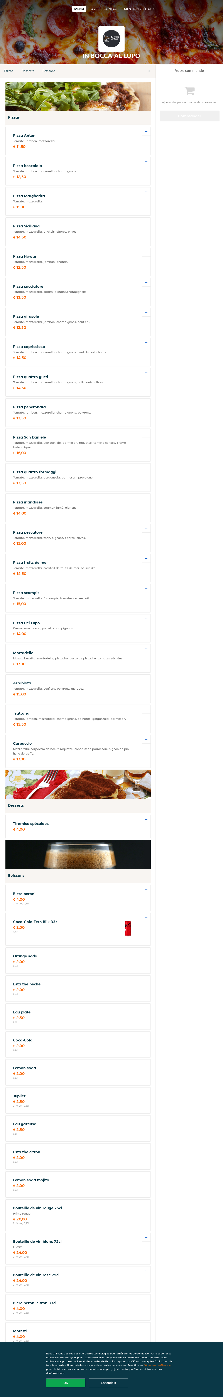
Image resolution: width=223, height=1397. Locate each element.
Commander (189, 115)
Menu (79, 9)
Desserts (28, 71)
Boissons (48, 71)
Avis (94, 9)
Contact (111, 9)
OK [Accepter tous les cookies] (66, 1383)
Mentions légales (139, 9)
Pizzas (8, 71)
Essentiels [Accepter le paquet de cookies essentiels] (108, 1383)
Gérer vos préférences (158, 1365)
